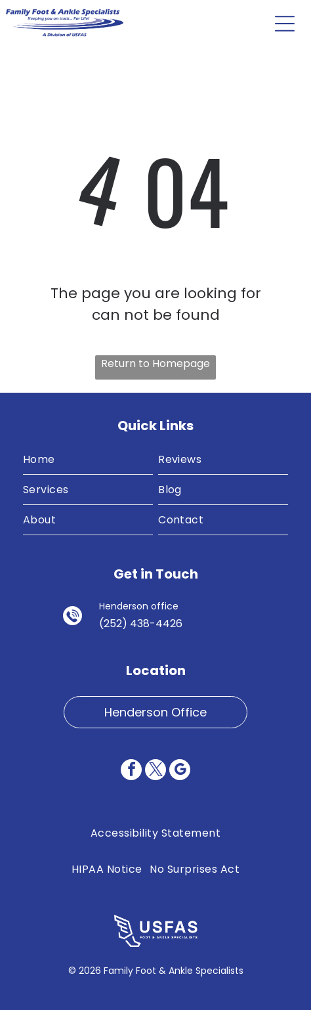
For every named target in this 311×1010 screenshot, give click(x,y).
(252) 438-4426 (140, 623)
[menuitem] (88, 460)
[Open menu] (285, 23)
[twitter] (155, 771)
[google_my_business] (179, 771)
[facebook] (131, 771)
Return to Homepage (155, 363)
